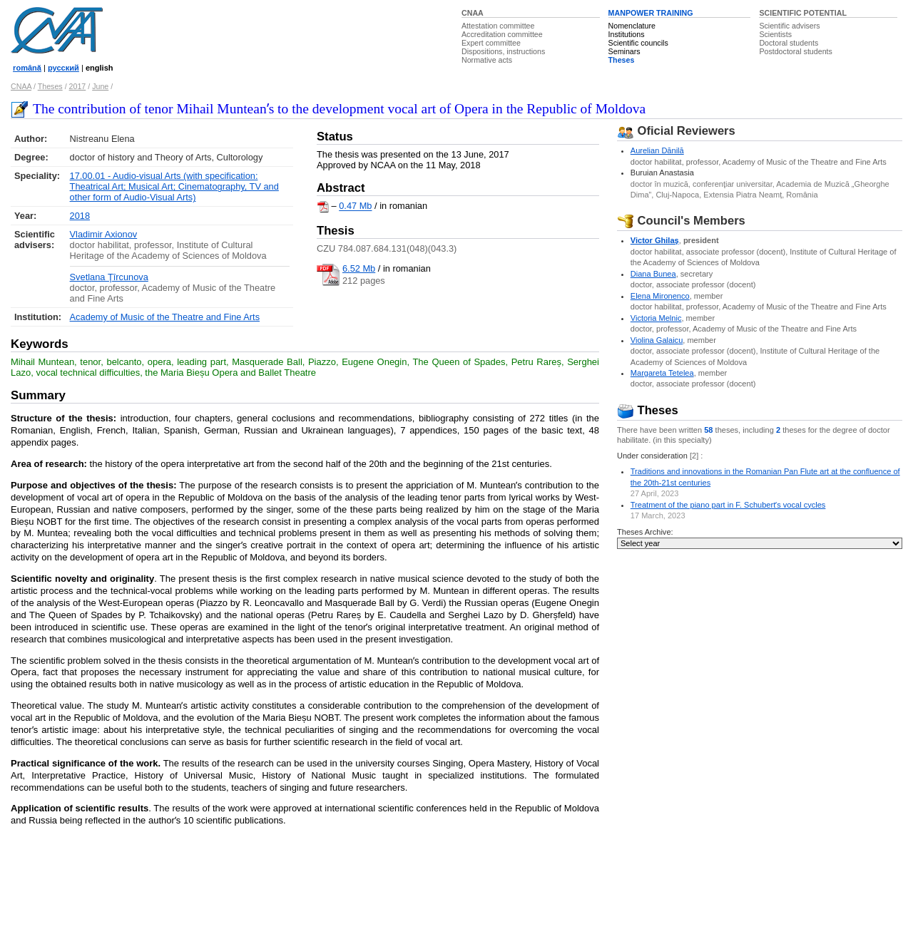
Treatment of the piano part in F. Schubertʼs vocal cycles (728, 505)
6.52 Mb (358, 268)
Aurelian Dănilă (657, 150)
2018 (80, 215)
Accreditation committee (502, 34)
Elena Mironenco (660, 296)
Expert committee (491, 43)
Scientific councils (638, 43)
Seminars (624, 51)
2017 (77, 86)
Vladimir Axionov (104, 234)
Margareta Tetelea (662, 373)
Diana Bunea (653, 274)
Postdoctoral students (795, 51)
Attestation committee (497, 25)
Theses (621, 60)
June (100, 86)
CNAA (472, 13)
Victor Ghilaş (655, 240)
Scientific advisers (789, 25)
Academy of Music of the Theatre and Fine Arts (165, 317)
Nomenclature (632, 25)
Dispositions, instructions (503, 51)
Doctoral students (788, 43)
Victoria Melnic (656, 318)
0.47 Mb (355, 206)
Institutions (626, 34)
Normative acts (486, 60)
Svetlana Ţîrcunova (109, 277)
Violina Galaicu (657, 340)
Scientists (775, 34)
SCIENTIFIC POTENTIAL (803, 13)
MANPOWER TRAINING (650, 13)
